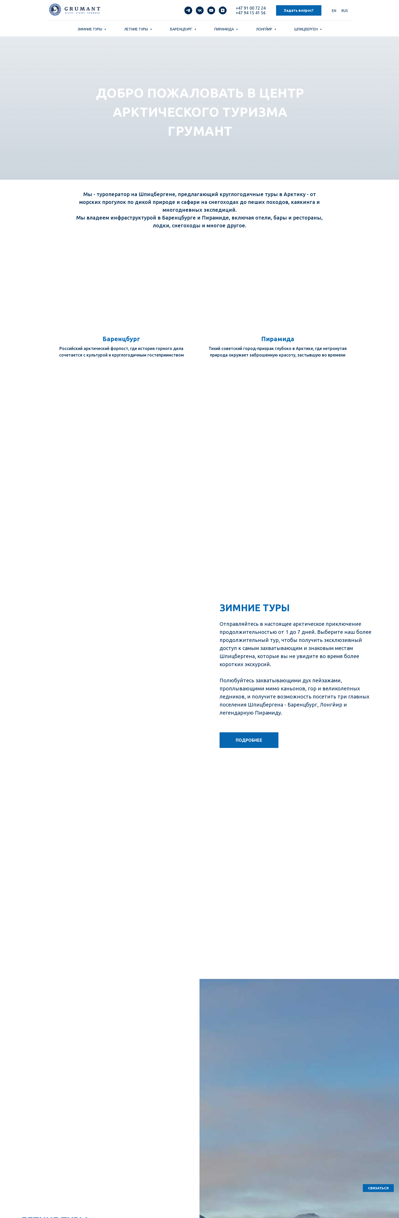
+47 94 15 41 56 (251, 12)
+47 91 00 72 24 (251, 8)
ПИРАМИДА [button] (224, 29)
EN (334, 11)
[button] (378, 1188)
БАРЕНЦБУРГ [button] (181, 29)
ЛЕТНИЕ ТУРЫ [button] (136, 29)
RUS (344, 11)
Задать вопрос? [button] (299, 10)
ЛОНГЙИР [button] (264, 29)
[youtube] (211, 10)
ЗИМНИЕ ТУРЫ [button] (90, 29)
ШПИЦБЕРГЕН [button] (306, 29)
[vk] (200, 10)
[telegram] (188, 10)
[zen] (223, 10)
